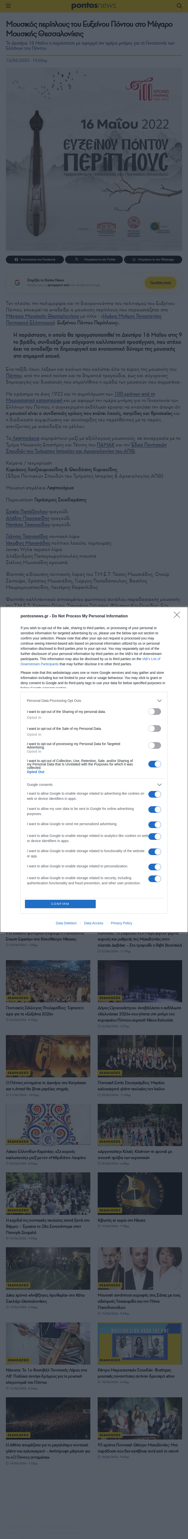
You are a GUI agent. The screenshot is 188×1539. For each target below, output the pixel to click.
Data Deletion (66, 923)
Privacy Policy (121, 923)
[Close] (178, 616)
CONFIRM (60, 904)
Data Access (93, 923)
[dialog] (94, 769)
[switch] (154, 711)
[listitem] (94, 700)
